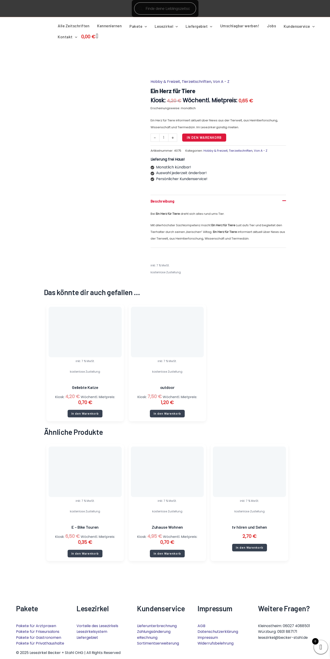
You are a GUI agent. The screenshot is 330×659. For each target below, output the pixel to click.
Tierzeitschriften (196, 81)
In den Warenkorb (204, 137)
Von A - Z (221, 81)
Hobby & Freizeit (165, 81)
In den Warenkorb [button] (85, 415)
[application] (144, 26)
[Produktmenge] (164, 138)
